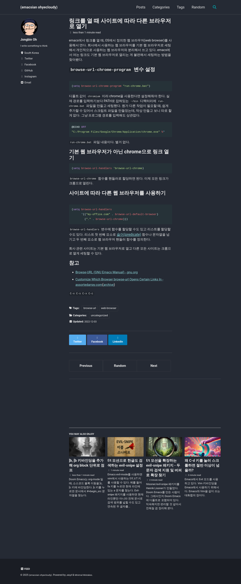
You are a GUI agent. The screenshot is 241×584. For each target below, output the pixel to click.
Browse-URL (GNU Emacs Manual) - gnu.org (110, 300)
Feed (25, 569)
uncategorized (99, 343)
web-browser (108, 336)
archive (114, 312)
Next (154, 391)
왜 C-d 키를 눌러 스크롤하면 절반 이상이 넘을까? (202, 492)
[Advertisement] (145, 431)
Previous (86, 391)
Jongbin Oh (29, 39)
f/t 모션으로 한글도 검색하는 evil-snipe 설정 (125, 490)
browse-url (89, 336)
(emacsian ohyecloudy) (39, 7)
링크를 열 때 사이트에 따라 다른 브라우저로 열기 (120, 23)
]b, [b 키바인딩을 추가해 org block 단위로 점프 (87, 492)
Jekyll (72, 575)
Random (197, 7)
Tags (179, 7)
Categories (159, 7)
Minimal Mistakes (87, 575)
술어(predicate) (145, 254)
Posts (139, 7)
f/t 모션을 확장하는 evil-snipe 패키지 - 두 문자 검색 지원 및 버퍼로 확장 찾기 (164, 495)
